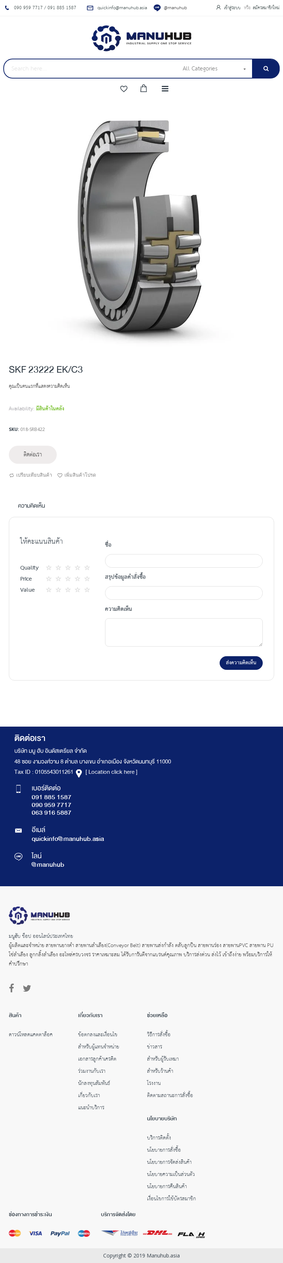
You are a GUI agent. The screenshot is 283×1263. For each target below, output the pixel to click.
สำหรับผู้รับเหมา (163, 1060)
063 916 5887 (51, 813)
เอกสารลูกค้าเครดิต (97, 1060)
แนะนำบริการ (91, 1108)
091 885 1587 (51, 797)
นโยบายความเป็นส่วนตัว (171, 1175)
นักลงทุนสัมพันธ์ (94, 1084)
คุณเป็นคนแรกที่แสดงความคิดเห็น (39, 386)
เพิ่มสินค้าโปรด (76, 476)
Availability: (21, 409)
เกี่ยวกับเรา (89, 1096)
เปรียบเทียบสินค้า (30, 476)
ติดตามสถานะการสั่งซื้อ (170, 1096)
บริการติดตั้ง (159, 1139)
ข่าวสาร (154, 1048)
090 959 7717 (51, 805)
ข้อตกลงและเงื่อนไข (98, 1035)
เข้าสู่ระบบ (233, 8)
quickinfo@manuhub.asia (68, 839)
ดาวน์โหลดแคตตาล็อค (31, 1035)
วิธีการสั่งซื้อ (159, 1035)
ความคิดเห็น (31, 506)
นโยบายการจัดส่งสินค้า (169, 1163)
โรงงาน (154, 1084)
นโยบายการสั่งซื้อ (164, 1151)
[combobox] (90, 68)
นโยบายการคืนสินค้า (167, 1187)
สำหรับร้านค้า (160, 1072)
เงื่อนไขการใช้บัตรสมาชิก (171, 1200)
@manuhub (175, 8)
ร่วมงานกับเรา (91, 1072)
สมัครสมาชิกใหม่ (266, 8)
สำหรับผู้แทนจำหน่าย (98, 1048)
